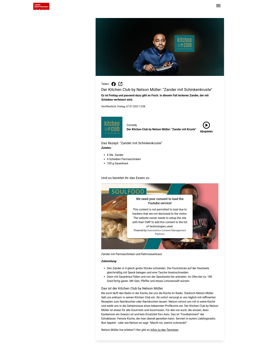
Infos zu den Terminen (164, 330)
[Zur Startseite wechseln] (41, 6)
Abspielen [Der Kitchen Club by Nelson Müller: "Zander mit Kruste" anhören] (206, 126)
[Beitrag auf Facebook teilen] (113, 84)
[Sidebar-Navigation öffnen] (218, 6)
